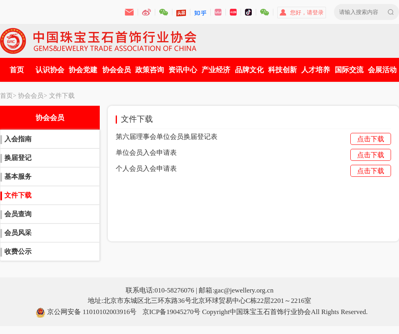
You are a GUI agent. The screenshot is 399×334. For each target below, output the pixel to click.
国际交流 (349, 70)
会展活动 (382, 70)
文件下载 (62, 95)
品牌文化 (249, 70)
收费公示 (18, 251)
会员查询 (18, 214)
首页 (17, 70)
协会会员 (116, 70)
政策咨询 (149, 70)
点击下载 (370, 139)
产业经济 (215, 70)
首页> (8, 95)
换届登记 (18, 158)
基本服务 (18, 176)
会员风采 (18, 233)
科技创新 (282, 70)
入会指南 (18, 139)
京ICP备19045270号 (171, 312)
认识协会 (50, 70)
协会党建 (83, 70)
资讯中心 (182, 70)
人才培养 (315, 70)
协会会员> (32, 95)
